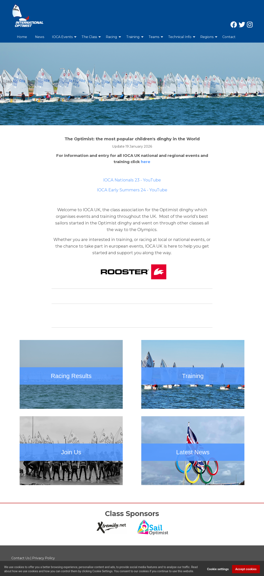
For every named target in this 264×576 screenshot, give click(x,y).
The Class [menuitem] (89, 37)
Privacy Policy (43, 558)
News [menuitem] (39, 37)
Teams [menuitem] (153, 37)
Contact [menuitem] (229, 37)
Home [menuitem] (22, 37)
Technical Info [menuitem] (179, 37)
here (145, 161)
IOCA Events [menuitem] (62, 37)
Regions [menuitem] (206, 37)
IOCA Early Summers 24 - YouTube (132, 189)
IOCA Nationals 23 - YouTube (132, 180)
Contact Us (20, 558)
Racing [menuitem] (111, 37)
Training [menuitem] (133, 37)
